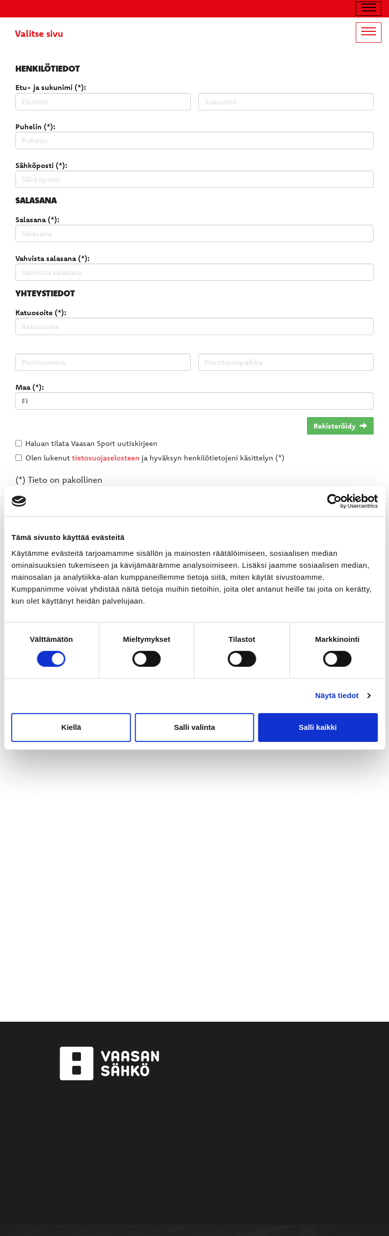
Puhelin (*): (35, 126)
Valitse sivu (39, 33)
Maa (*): (29, 387)
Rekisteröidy (340, 426)
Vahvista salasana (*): (52, 258)
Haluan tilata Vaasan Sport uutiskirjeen (91, 443)
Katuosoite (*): (40, 312)
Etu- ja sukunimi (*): (50, 87)
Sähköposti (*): (41, 165)
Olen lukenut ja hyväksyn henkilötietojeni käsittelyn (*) (155, 457)
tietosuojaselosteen (106, 457)
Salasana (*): (37, 219)
